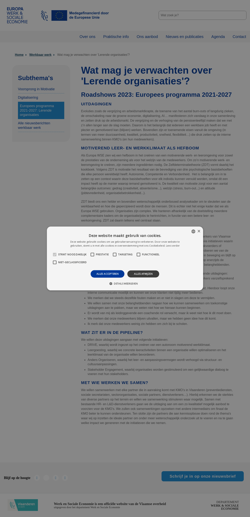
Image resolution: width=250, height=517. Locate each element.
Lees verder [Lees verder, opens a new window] (173, 245)
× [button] (198, 231)
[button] (125, 284)
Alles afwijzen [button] (143, 274)
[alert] (125, 258)
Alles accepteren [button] (107, 274)
